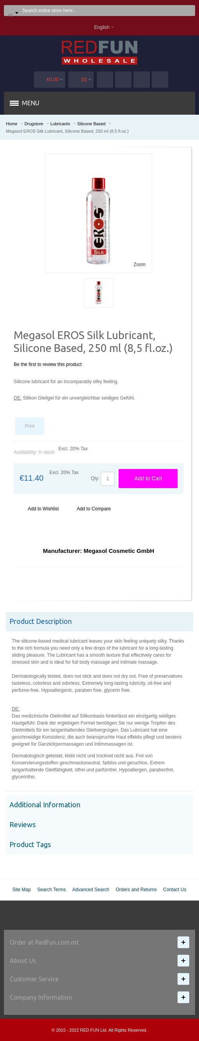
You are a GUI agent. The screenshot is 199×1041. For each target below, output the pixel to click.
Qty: (95, 478)
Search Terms (51, 889)
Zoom (139, 264)
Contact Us (174, 889)
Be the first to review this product (48, 364)
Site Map (21, 889)
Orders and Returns (135, 889)
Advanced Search (90, 889)
